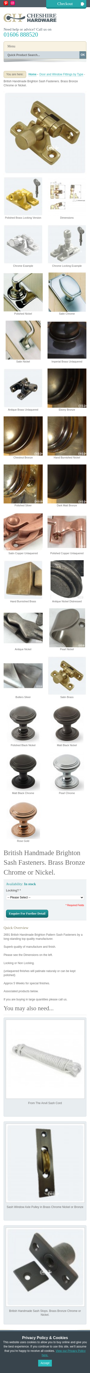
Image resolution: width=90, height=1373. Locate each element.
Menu (11, 46)
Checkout (65, 3)
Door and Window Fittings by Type (61, 74)
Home (32, 74)
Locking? (13, 890)
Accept (45, 1363)
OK (83, 55)
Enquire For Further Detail (27, 913)
